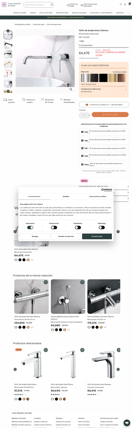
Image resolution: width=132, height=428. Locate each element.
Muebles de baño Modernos (22, 421)
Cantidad (82, 110)
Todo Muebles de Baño (22, 24)
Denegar (35, 236)
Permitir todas (97, 236)
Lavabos (33, 13)
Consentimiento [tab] (34, 196)
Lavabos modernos (41, 421)
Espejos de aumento (63, 421)
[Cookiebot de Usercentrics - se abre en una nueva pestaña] (103, 190)
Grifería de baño (62, 13)
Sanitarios (120, 13)
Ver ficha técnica (86, 45)
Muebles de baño (19, 13)
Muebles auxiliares (79, 13)
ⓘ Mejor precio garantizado (89, 58)
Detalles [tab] (66, 196)
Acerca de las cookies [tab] (97, 196)
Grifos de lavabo (84, 425)
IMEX (82, 41)
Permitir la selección (66, 236)
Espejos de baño (46, 13)
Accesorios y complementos (101, 13)
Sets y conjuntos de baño (109, 425)
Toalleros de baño (106, 421)
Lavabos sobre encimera (42, 425)
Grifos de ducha (83, 421)
